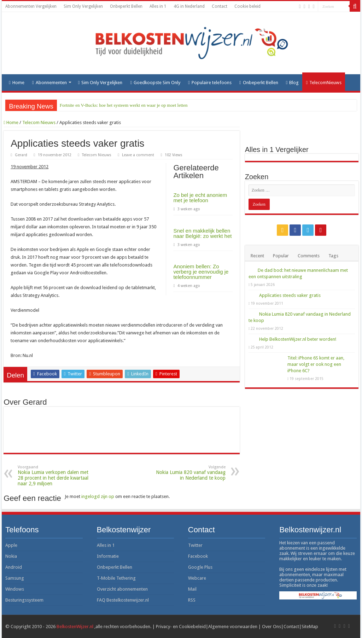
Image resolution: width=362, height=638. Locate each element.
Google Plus (200, 567)
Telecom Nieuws (39, 122)
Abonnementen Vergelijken (31, 6)
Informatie (108, 556)
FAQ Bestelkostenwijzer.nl (123, 600)
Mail (192, 589)
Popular (281, 255)
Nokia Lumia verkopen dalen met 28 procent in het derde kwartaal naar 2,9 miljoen (54, 475)
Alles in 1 (158, 6)
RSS (191, 600)
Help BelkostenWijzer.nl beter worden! (297, 339)
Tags (333, 255)
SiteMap (310, 626)
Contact (219, 6)
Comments (309, 255)
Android (13, 567)
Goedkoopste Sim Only (155, 82)
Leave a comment (138, 155)
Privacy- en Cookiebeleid (181, 626)
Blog (292, 82)
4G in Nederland (189, 6)
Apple (11, 545)
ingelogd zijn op (97, 496)
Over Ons (271, 626)
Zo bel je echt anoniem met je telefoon (200, 197)
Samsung (14, 578)
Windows (14, 589)
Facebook (198, 556)
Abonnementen (49, 82)
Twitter (195, 545)
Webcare (197, 578)
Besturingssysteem (24, 600)
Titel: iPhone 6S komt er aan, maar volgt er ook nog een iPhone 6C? (315, 364)
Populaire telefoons (210, 82)
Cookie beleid (247, 6)
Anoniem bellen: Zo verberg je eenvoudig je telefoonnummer (200, 271)
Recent (257, 255)
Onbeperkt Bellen (126, 6)
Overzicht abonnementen (122, 589)
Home (16, 82)
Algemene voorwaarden (232, 626)
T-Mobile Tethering (116, 578)
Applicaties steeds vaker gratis (290, 295)
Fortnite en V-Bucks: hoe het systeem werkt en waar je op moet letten (124, 105)
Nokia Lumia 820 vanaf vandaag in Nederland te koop (189, 473)
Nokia (11, 556)
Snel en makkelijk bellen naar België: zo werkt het (202, 233)
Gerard (21, 155)
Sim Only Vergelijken (83, 6)
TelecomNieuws (323, 82)
